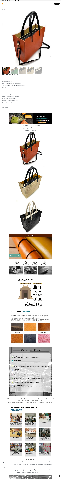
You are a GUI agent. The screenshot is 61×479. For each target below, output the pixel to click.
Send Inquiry (57, 3)
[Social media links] (15, 0)
